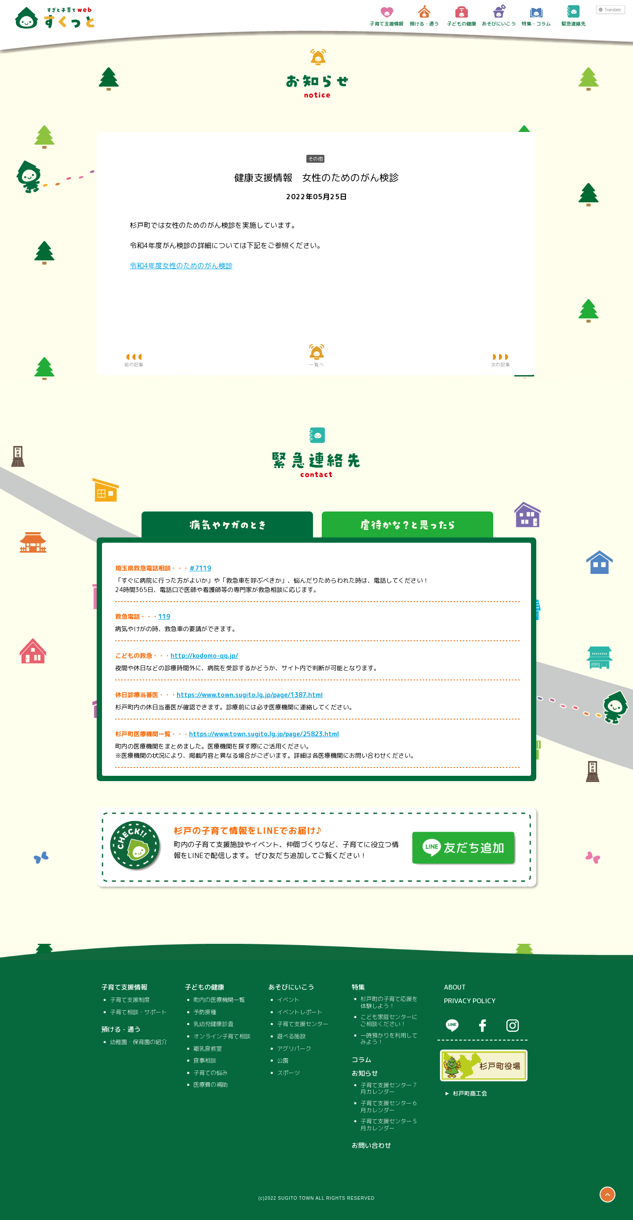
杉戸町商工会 (470, 1093)
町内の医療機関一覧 (219, 1000)
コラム (361, 1060)
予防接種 (204, 1012)
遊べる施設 (291, 1036)
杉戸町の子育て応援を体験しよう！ (389, 1002)
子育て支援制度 (130, 1000)
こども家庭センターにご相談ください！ (389, 1020)
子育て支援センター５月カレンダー (389, 1125)
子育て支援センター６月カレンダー (389, 1107)
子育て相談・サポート (138, 1012)
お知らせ (365, 1074)
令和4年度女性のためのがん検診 (181, 265)
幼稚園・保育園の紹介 (138, 1042)
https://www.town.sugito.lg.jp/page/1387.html (250, 694)
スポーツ (288, 1073)
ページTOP (607, 1194)
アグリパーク (294, 1048)
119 (164, 616)
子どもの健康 (461, 15)
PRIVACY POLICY (469, 1001)
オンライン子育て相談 (222, 1036)
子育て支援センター (302, 1024)
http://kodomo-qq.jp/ (204, 655)
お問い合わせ (371, 1146)
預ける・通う (424, 15)
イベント (288, 1000)
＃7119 (200, 568)
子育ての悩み (210, 1073)
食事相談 (204, 1060)
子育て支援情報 (387, 15)
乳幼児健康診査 (213, 1024)
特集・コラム (536, 15)
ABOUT (455, 987)
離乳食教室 (207, 1048)
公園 (282, 1060)
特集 (358, 987)
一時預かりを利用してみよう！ (389, 1039)
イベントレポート (300, 1012)
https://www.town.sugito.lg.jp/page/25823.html (264, 734)
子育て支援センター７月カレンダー (389, 1089)
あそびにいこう (499, 15)
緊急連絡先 (573, 15)
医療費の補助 (210, 1085)
